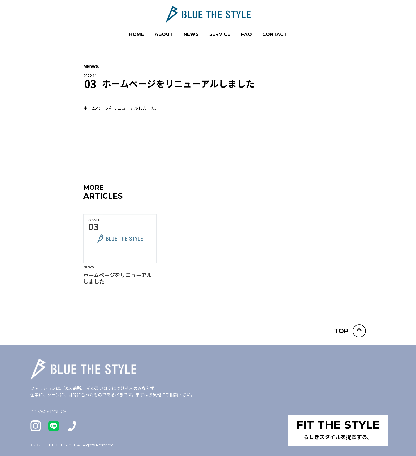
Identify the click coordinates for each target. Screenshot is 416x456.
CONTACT (274, 34)
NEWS (191, 34)
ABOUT (164, 34)
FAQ (246, 34)
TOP (350, 330)
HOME (136, 34)
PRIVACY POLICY (48, 411)
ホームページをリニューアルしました (117, 284)
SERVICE (220, 34)
